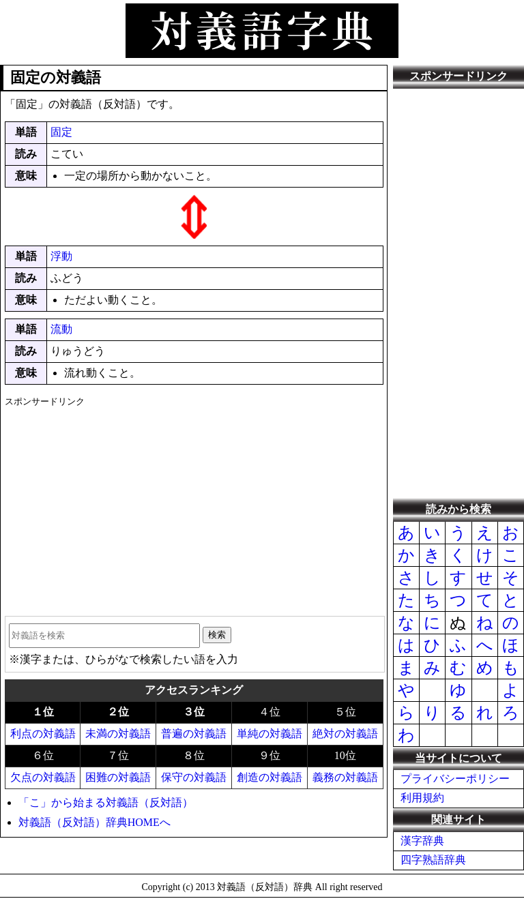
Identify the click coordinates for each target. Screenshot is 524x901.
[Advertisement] (194, 506)
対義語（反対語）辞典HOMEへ (94, 822)
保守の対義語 (194, 777)
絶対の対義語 (345, 733)
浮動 (61, 256)
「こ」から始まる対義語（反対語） (105, 802)
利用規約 (422, 797)
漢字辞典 (422, 840)
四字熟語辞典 (433, 860)
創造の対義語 (269, 777)
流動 (61, 329)
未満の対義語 (118, 733)
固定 (61, 132)
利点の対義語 (43, 733)
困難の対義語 (118, 777)
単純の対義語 (269, 733)
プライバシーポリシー (455, 778)
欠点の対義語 (43, 777)
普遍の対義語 (194, 733)
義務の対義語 (345, 777)
